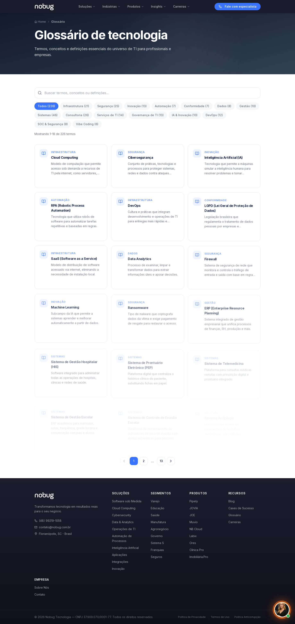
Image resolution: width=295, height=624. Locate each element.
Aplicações (119, 555)
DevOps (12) (214, 115)
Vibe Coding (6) (87, 124)
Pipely (193, 501)
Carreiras (181, 6)
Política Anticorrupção (247, 616)
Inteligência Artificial (125, 548)
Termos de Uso (220, 616)
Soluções (86, 6)
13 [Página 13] (161, 461)
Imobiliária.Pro (198, 557)
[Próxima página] (171, 461)
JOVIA (193, 508)
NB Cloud (195, 529)
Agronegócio (160, 529)
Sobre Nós (41, 587)
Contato (39, 594)
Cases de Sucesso (241, 508)
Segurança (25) (108, 106)
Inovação (118, 568)
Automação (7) (165, 106)
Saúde (155, 515)
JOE (192, 515)
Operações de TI (123, 529)
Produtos (135, 6)
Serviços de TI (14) (110, 115)
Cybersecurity (121, 515)
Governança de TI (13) (148, 115)
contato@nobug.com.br (52, 527)
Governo (157, 536)
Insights (158, 6)
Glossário (234, 515)
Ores (192, 543)
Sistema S (157, 543)
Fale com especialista (237, 6)
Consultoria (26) (77, 115)
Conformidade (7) (196, 106)
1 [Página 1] (133, 461)
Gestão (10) (247, 106)
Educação (157, 508)
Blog (231, 501)
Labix (193, 536)
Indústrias (111, 6)
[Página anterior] (124, 461)
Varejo (155, 501)
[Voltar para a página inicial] (44, 6)
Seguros (156, 557)
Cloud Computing (123, 508)
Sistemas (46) (48, 115)
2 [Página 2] (144, 461)
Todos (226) (46, 106)
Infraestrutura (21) (76, 106)
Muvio (193, 522)
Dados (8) (224, 106)
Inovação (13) (137, 106)
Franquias (157, 550)
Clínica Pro (196, 550)
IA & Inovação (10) (184, 115)
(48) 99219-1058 (47, 520)
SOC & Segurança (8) (53, 124)
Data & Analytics (123, 522)
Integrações (120, 561)
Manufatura (158, 522)
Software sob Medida (126, 501)
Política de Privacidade (192, 616)
